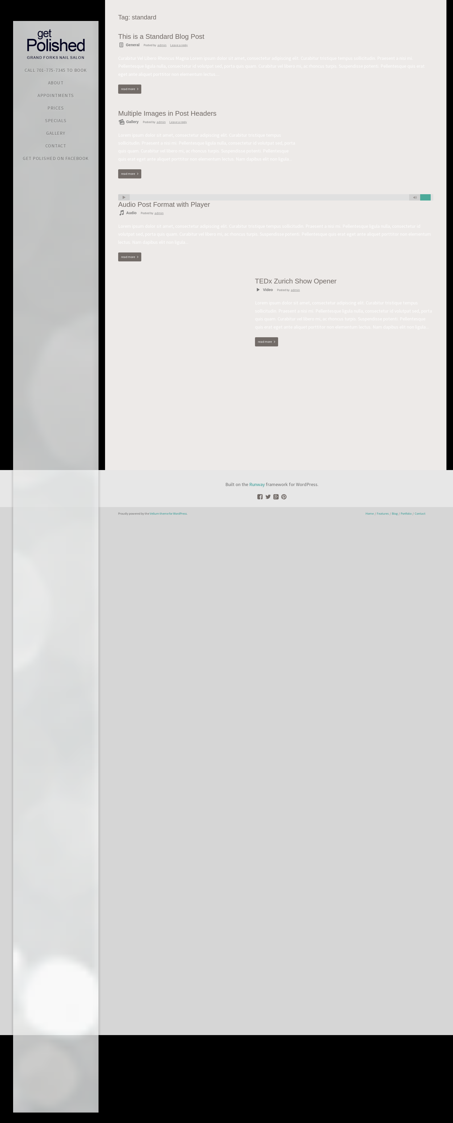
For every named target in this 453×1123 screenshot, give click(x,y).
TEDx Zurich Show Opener (296, 281)
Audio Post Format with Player (164, 204)
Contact (420, 513)
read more (128, 89)
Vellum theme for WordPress (168, 513)
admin (161, 45)
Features (383, 513)
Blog (395, 513)
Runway (257, 484)
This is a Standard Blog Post (161, 36)
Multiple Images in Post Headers (167, 113)
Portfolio (406, 513)
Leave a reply (179, 45)
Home (370, 513)
